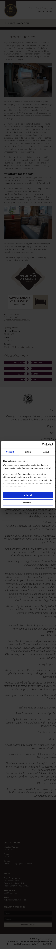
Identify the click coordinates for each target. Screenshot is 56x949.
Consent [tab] (10, 452)
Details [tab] (28, 452)
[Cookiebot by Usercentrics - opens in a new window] (42, 444)
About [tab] (46, 452)
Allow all (28, 495)
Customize (28, 502)
